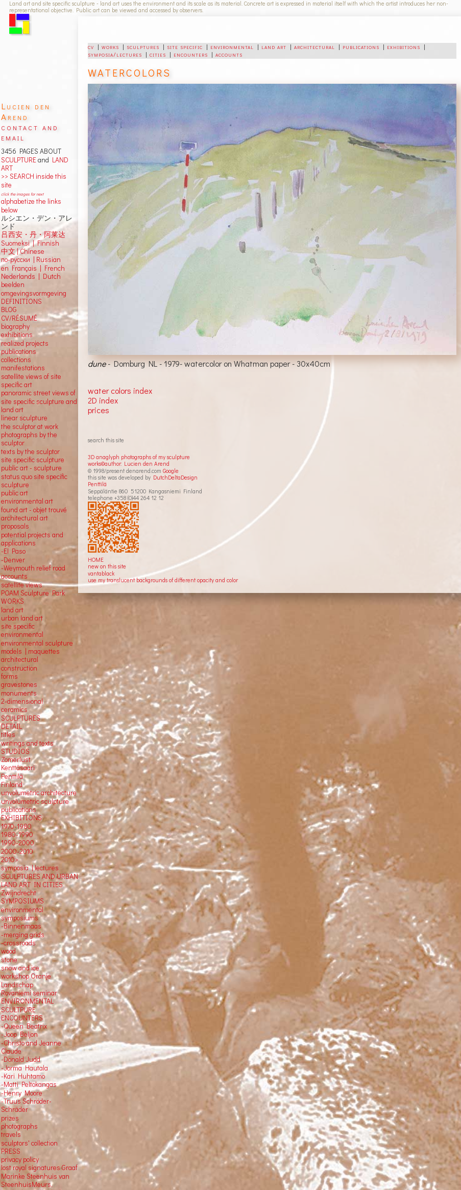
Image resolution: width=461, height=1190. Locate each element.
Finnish (46, 243)
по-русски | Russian (31, 259)
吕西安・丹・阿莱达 (33, 234)
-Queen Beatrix (24, 1026)
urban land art (22, 618)
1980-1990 (17, 834)
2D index (103, 400)
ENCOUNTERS (22, 1017)
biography (15, 326)
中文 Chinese (22, 251)
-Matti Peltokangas (29, 1084)
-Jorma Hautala (24, 1068)
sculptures (143, 46)
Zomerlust (16, 759)
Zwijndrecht (18, 892)
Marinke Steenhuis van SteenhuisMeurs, (35, 1180)
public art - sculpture (31, 467)
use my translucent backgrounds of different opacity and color (163, 580)
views (34, 584)
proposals (15, 526)
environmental (232, 46)
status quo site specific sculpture (34, 480)
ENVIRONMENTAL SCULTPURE (27, 1005)
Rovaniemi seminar (29, 992)
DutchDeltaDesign (175, 477)
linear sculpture (24, 417)
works (110, 46)
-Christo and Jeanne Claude (31, 1047)
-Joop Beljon (19, 1034)
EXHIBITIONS (21, 817)
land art (273, 46)
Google (171, 470)
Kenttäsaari (18, 767)
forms (9, 676)
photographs (19, 1126)
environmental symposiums (22, 913)
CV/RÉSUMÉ (19, 318)
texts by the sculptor (30, 451)
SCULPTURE (18, 159)
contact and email (30, 132)
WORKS (12, 601)
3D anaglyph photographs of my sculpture (139, 457)
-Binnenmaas (21, 926)
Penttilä (97, 484)
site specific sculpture (32, 459)
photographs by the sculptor (29, 438)
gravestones (19, 684)
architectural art (24, 517)
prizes (10, 1118)
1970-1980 (16, 826)
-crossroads (18, 942)
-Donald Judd (20, 1059)
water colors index (120, 390)
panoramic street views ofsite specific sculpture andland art (39, 401)
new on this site (107, 566)
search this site (106, 440)
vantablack (101, 573)
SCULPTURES (20, 718)
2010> (9, 859)
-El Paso (13, 551)
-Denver (13, 559)
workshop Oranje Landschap (26, 980)
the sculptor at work (29, 426)
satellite (12, 584)
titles (8, 734)
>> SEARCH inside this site (33, 180)
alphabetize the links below (31, 205)
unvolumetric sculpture (35, 801)
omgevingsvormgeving (33, 293)
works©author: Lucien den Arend (128, 463)
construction (19, 668)
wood (8, 951)
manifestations (23, 367)
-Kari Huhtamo (23, 1076)
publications (361, 46)
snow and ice (20, 967)
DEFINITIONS (21, 301)
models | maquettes (30, 651)
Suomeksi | (17, 243)
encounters (191, 54)
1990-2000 (17, 842)
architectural (314, 46)
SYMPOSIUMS (22, 901)
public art (14, 492)
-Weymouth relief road (33, 568)
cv (91, 46)
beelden (13, 284)
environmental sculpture (37, 643)
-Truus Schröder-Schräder (26, 1105)
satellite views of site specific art (31, 380)
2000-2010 (17, 851)
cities (158, 54)
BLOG (9, 309)
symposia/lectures (115, 54)
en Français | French (33, 268)
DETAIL (11, 726)
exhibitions (403, 46)
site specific (185, 46)
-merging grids (22, 934)
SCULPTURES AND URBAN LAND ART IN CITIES (39, 880)
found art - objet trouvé (34, 509)
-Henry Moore (21, 1093)
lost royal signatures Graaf (39, 1167)
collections (16, 359)
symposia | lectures (30, 867)
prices (98, 409)
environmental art (27, 501)
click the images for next (22, 194)
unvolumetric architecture (39, 792)
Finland (11, 784)
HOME (96, 559)
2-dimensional (22, 701)
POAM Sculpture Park (33, 593)
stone (9, 959)
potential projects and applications (32, 539)
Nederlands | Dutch (31, 276)
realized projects (24, 343)
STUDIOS (15, 751)
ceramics (14, 709)
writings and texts (27, 743)
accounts (228, 54)
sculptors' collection (29, 1143)
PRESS (10, 1151)
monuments (19, 693)
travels (11, 1134)
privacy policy (20, 1159)
